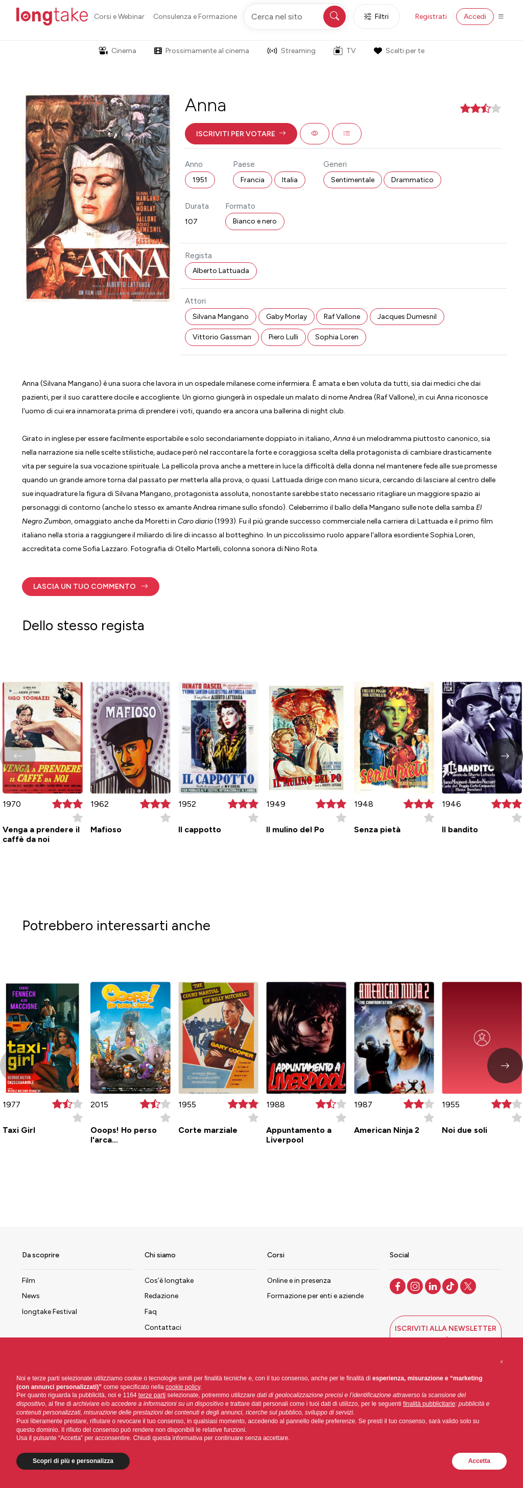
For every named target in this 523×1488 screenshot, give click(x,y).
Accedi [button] (475, 16)
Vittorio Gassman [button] (222, 337)
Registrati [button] (431, 16)
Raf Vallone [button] (342, 316)
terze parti (151, 1395)
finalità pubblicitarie (429, 1403)
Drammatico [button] (412, 180)
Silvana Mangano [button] (221, 316)
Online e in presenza (299, 1280)
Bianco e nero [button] (255, 221)
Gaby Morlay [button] (286, 316)
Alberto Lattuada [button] (221, 270)
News (31, 1296)
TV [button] (345, 50)
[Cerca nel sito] (296, 17)
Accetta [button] (479, 1461)
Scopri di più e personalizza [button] (73, 1461)
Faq (151, 1311)
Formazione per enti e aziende (315, 1296)
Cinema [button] (117, 50)
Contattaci (163, 1327)
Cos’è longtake (169, 1280)
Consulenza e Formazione (195, 16)
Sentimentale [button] (352, 180)
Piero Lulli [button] (283, 337)
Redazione (161, 1296)
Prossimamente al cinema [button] (201, 50)
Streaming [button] (291, 50)
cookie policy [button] (182, 1387)
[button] (241, 133)
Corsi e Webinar (119, 16)
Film (28, 1280)
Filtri (376, 16)
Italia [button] (290, 180)
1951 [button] (200, 180)
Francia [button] (253, 180)
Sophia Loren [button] (337, 337)
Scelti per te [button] (399, 50)
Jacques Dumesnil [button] (407, 316)
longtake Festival (49, 1311)
